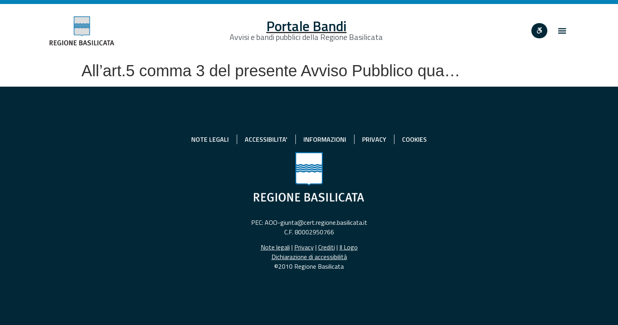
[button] (561, 31)
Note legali (275, 247)
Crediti (326, 247)
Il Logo (348, 247)
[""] (539, 30)
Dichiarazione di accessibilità (309, 257)
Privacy (304, 247)
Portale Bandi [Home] (306, 26)
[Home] (82, 31)
